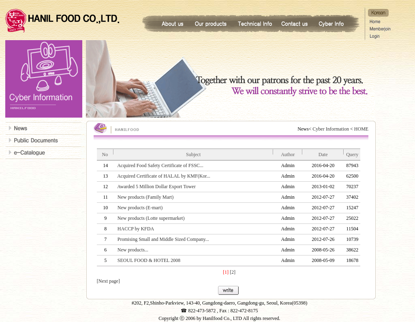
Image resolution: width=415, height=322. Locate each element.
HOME (360, 129)
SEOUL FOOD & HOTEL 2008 (149, 260)
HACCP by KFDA (136, 229)
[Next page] (108, 281)
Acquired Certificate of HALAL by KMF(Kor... (163, 176)
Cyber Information (330, 129)
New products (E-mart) (140, 207)
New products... (133, 250)
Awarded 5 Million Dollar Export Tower (156, 186)
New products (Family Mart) (145, 197)
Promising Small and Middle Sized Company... (163, 239)
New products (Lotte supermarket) (151, 218)
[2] (232, 272)
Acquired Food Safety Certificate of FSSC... (160, 165)
